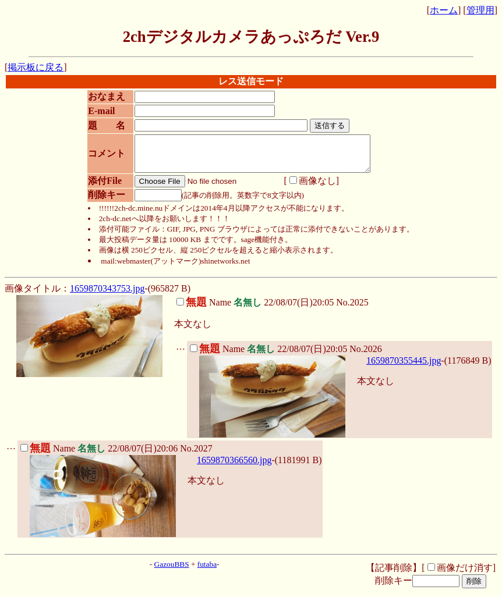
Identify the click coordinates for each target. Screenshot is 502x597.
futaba (207, 571)
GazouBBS (171, 571)
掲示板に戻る (35, 67)
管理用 (480, 10)
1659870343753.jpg (107, 295)
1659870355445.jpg (403, 367)
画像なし (308, 188)
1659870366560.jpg (234, 467)
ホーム (444, 10)
